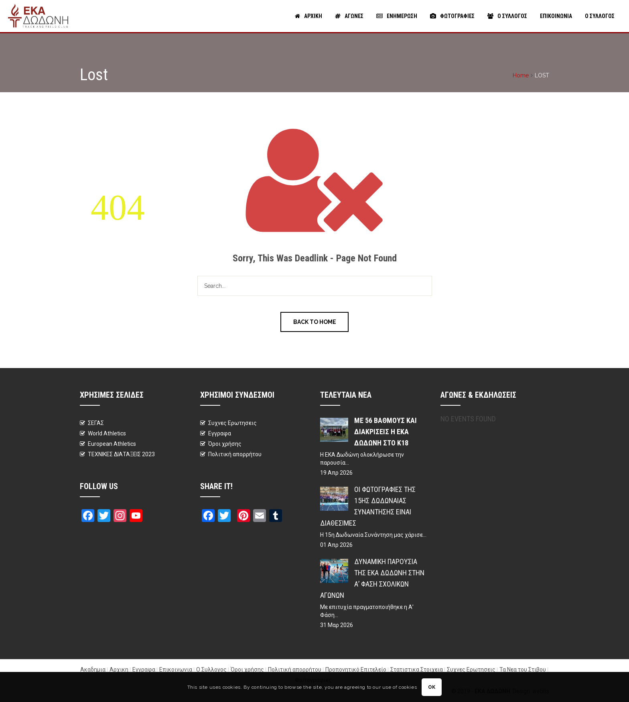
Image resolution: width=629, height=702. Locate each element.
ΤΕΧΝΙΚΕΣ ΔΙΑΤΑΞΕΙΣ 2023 (121, 454)
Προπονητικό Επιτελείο (355, 669)
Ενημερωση (396, 16)
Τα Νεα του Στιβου (522, 669)
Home (521, 75)
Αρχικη (308, 16)
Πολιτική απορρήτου (235, 454)
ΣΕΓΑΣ (96, 423)
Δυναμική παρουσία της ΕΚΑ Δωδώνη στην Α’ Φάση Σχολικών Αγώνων (372, 578)
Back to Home (314, 322)
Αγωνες (349, 16)
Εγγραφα (219, 433)
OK (432, 687)
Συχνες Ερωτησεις (232, 423)
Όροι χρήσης (224, 444)
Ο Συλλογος (507, 16)
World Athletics (107, 433)
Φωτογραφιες (452, 16)
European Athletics (112, 444)
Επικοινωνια (556, 16)
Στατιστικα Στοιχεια (416, 669)
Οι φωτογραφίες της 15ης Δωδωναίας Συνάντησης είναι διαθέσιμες (368, 506)
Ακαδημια (93, 669)
